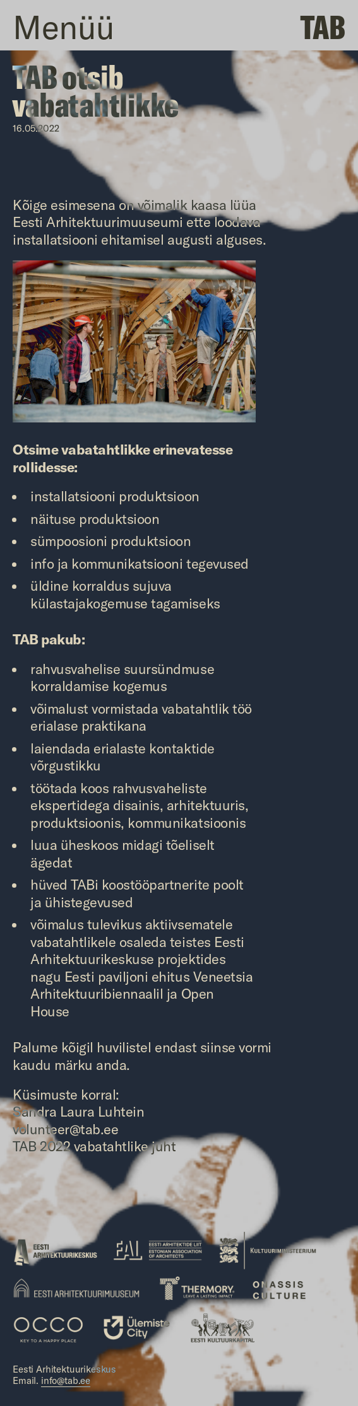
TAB (323, 26)
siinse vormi (235, 1047)
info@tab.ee (65, 1380)
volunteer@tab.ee (65, 1129)
